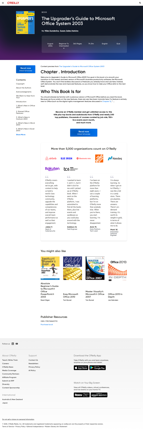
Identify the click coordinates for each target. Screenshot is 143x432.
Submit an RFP (8, 381)
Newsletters (33, 363)
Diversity (5, 384)
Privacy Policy (34, 367)
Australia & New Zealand (12, 399)
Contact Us (33, 360)
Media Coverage (9, 370)
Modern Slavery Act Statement (56, 427)
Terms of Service (8, 427)
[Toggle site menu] (3, 3)
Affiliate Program (9, 377)
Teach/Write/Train (10, 360)
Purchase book (47, 324)
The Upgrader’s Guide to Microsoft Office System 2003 (81, 66)
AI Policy (32, 370)
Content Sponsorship (11, 388)
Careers (5, 363)
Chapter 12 (106, 101)
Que (118, 44)
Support (33, 355)
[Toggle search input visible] (140, 3)
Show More (20, 135)
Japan (5, 403)
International (8, 395)
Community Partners (10, 374)
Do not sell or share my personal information (18, 419)
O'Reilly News (7, 367)
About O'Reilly (9, 355)
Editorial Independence (35, 427)
